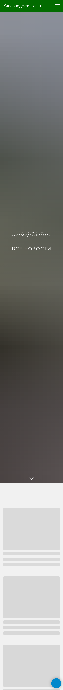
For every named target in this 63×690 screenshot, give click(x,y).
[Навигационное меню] (57, 6)
